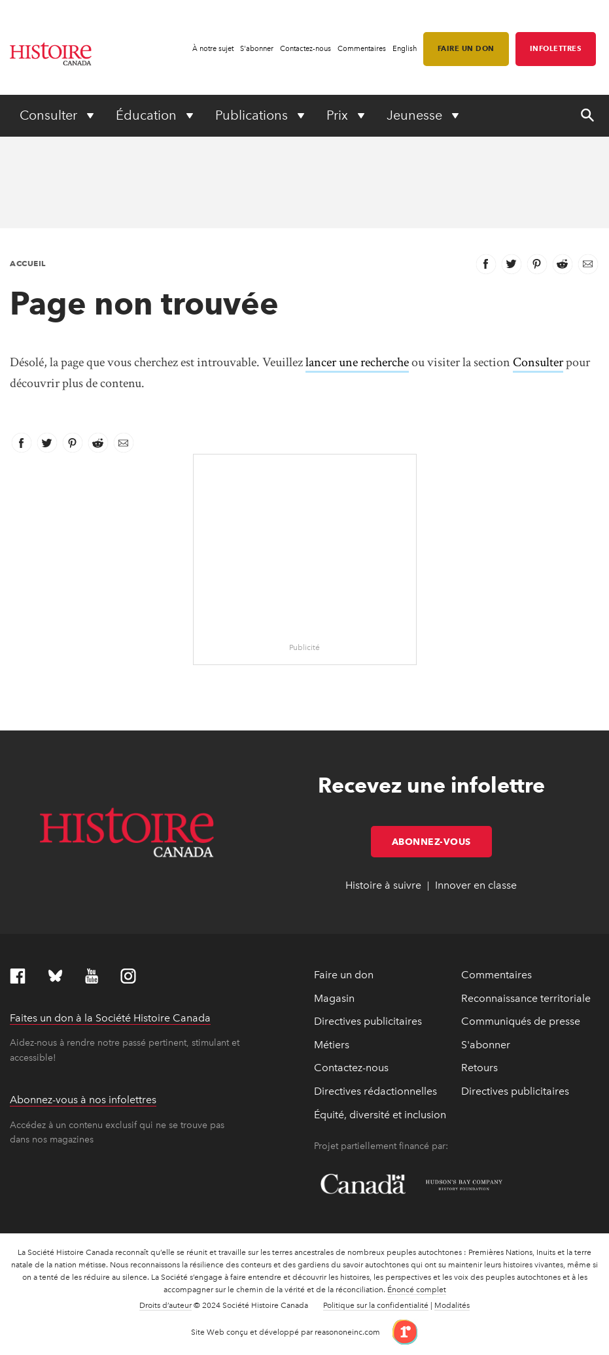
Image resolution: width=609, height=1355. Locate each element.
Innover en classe (476, 885)
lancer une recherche (357, 362)
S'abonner (256, 48)
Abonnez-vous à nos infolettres (83, 1099)
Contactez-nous (305, 48)
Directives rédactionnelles (375, 1091)
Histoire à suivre (383, 885)
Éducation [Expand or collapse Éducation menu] (148, 115)
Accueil (28, 263)
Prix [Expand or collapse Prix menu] (338, 115)
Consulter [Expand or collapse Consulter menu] (50, 115)
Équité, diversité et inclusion (380, 1114)
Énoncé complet (416, 1289)
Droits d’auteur (165, 1305)
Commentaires (362, 48)
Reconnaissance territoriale (526, 998)
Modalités (452, 1305)
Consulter (538, 362)
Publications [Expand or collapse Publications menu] (253, 115)
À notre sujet (213, 48)
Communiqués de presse (520, 1021)
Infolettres (556, 48)
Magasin (334, 998)
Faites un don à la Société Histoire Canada (110, 1018)
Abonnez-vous (442, 841)
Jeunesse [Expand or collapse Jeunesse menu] (416, 115)
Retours (479, 1067)
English (404, 48)
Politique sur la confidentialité (375, 1305)
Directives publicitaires (368, 1021)
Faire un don (466, 48)
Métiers (331, 1044)
